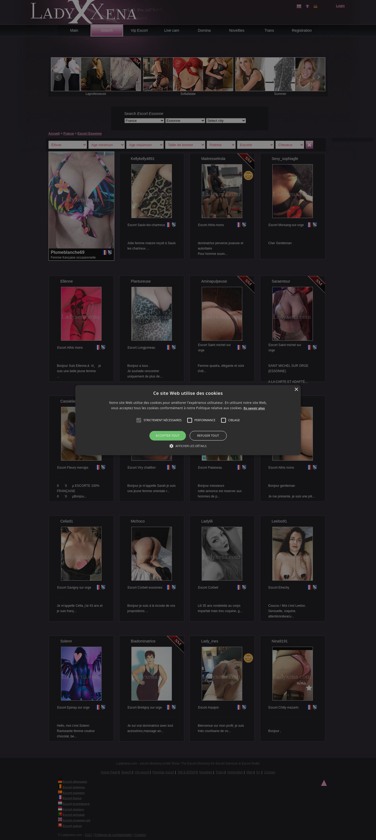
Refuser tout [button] (208, 436)
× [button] (296, 390)
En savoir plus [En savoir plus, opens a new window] (254, 408)
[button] (139, 420)
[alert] (188, 420)
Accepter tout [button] (167, 436)
